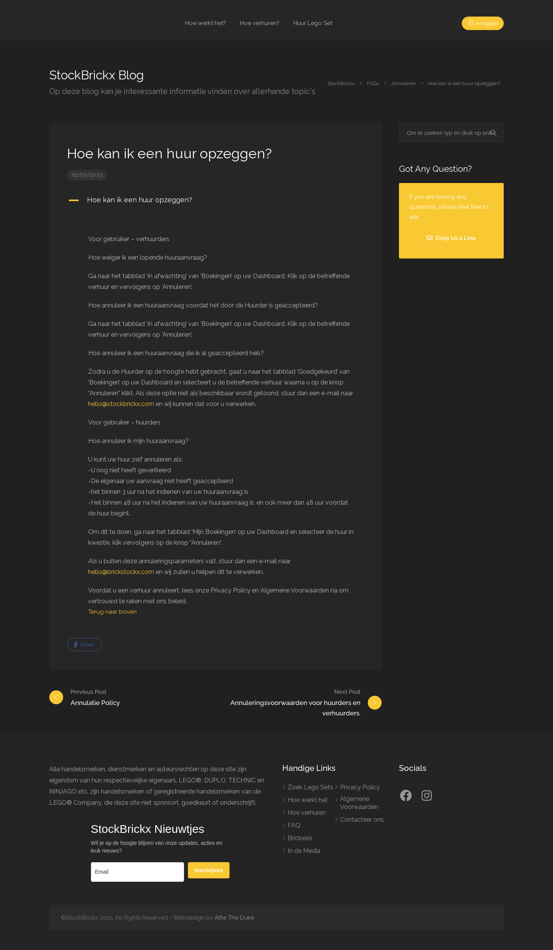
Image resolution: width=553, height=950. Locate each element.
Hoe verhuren (307, 812)
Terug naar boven (112, 611)
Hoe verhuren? (260, 23)
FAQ (294, 825)
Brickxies (300, 838)
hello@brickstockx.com (121, 572)
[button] (215, 200)
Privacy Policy (360, 787)
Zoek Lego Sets (310, 787)
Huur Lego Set (312, 23)
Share (84, 644)
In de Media (304, 850)
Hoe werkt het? (205, 23)
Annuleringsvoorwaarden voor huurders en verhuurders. (287, 702)
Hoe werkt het (308, 800)
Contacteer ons (362, 819)
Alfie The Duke (234, 917)
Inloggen (481, 23)
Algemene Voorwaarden (359, 803)
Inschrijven (208, 870)
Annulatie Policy (95, 697)
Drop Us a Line (451, 238)
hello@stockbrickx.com (121, 404)
